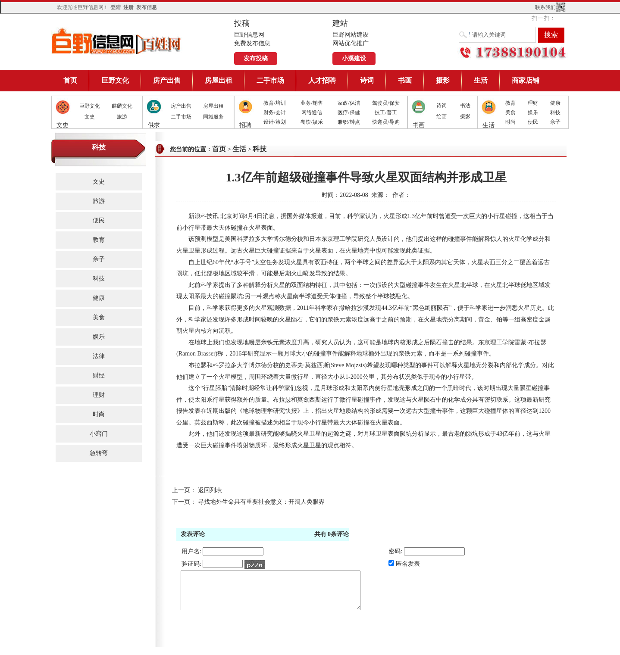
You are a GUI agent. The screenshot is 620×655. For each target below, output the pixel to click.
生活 (481, 80)
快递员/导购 (385, 122)
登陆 (115, 7)
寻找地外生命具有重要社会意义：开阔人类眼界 (261, 502)
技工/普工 (386, 112)
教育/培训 (274, 103)
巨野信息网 (116, 41)
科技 (555, 112)
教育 (510, 103)
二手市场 (270, 80)
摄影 (443, 80)
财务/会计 (274, 112)
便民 (533, 122)
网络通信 (311, 112)
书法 (465, 106)
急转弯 (99, 453)
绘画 (441, 116)
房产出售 (167, 80)
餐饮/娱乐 (312, 122)
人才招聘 (322, 80)
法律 (99, 356)
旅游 (122, 117)
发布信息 (146, 7)
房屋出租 (218, 80)
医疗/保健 (349, 112)
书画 (405, 80)
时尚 (510, 122)
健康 (555, 103)
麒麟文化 (122, 106)
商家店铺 (525, 80)
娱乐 (533, 112)
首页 (70, 80)
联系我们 (545, 7)
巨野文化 (115, 80)
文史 (90, 117)
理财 (533, 103)
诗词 (367, 80)
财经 (99, 375)
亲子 (555, 122)
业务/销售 (312, 103)
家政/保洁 (349, 103)
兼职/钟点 (349, 122)
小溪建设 (354, 58)
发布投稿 (256, 58)
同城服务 (213, 117)
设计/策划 (274, 122)
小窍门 (99, 433)
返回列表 (210, 490)
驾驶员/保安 (385, 103)
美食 (510, 112)
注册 (128, 7)
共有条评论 (331, 534)
